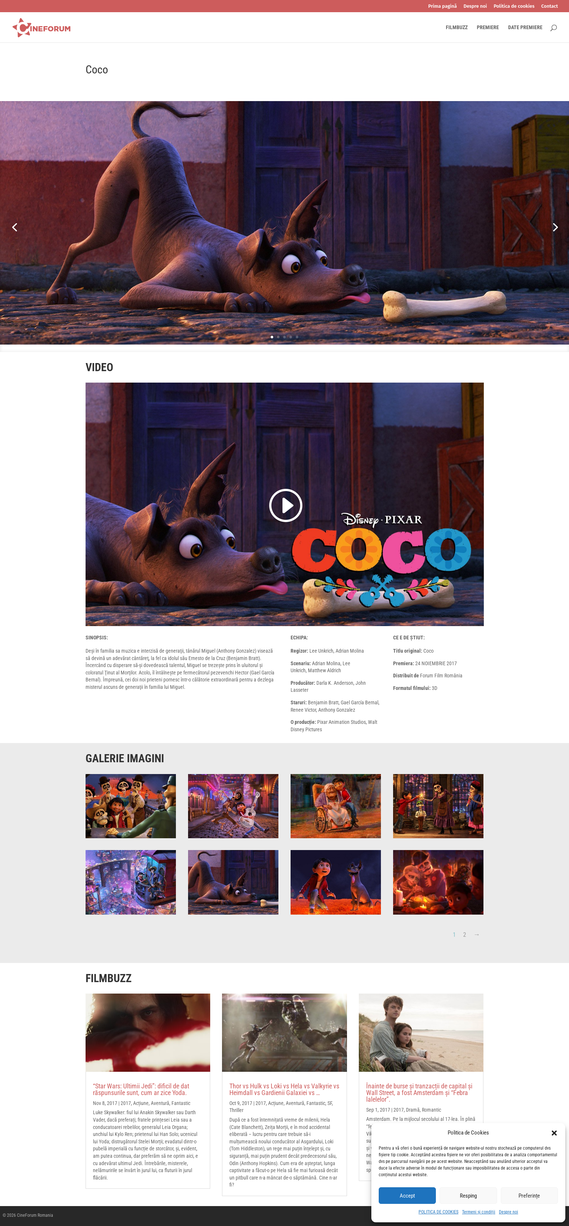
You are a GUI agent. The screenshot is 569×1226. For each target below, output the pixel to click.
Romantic (431, 1110)
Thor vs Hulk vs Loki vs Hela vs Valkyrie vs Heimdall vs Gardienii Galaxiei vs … (284, 1089)
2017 (126, 1103)
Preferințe (529, 1195)
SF (329, 1103)
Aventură (160, 1103)
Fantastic (180, 1103)
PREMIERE (488, 27)
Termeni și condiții (478, 1212)
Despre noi (508, 1212)
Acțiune (141, 1103)
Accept (407, 1195)
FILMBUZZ (457, 27)
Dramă (413, 1110)
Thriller (236, 1110)
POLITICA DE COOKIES (438, 1212)
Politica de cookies (514, 6)
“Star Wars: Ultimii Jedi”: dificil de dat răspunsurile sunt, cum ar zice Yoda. (141, 1089)
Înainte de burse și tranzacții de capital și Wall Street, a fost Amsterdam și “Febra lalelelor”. (419, 1092)
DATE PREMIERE (525, 27)
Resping (468, 1195)
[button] (554, 1133)
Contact (549, 6)
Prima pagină (442, 6)
